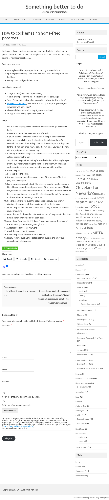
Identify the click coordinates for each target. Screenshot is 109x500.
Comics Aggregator (88, 304)
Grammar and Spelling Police (89, 368)
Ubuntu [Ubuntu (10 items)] (101, 244)
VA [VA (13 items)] (96, 248)
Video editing (82, 324)
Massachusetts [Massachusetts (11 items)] (84, 233)
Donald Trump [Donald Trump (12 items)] (84, 210)
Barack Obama (83, 419)
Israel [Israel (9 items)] (86, 223)
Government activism (84, 378)
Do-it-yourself (83, 387)
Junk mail (81, 350)
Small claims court (84, 355)
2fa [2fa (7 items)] (77, 171)
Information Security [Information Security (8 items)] (92, 220)
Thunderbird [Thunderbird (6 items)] (81, 241)
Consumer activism (83, 330)
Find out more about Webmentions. (18, 426)
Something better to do (54, 6)
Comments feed (82, 471)
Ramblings (15, 274)
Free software (83, 283)
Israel (81, 441)
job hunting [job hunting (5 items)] (93, 224)
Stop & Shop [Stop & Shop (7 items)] (91, 238)
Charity (80, 333)
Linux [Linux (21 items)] (89, 228)
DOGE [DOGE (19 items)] (94, 206)
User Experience (83, 319)
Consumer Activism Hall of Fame (90, 338)
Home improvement (84, 383)
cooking (38, 274)
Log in (78, 462)
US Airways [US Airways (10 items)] (81, 248)
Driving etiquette (84, 364)
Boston (78, 270)
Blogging (79, 265)
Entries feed (80, 466)
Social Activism (82, 447)
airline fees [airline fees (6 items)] (85, 171)
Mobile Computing (84, 310)
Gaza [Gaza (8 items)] (82, 214)
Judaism (80, 437)
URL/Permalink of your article (15, 428)
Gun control (82, 423)
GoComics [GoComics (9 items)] (90, 214)
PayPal (99, 98)
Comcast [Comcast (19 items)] (98, 193)
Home (5, 20)
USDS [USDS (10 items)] (91, 248)
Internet (80, 287)
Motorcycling (81, 406)
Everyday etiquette (83, 360)
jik (7, 45)
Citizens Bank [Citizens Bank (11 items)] (83, 182)
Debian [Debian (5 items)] (78, 207)
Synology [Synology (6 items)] (100, 238)
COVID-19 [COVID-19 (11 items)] (93, 201)
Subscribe (98, 142)
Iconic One (77, 498)
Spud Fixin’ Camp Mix (16, 103)
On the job (80, 411)
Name (4, 357)
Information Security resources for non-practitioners (39, 20)
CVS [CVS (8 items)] (101, 202)
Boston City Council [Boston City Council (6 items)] (83, 175)
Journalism (80, 392)
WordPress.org (82, 476)
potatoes (47, 274)
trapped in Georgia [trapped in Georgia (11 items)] (86, 244)
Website (6, 381)
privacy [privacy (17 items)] (81, 238)
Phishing (80, 315)
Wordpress (104, 498)
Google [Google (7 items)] (99, 214)
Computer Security (85, 278)
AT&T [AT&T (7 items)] (92, 171)
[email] (91, 42)
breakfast (30, 274)
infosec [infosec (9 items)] (79, 223)
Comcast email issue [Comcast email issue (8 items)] (85, 198)
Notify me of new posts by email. (16, 405)
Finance (79, 374)
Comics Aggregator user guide (85, 20)
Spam (81, 296)
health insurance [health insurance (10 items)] (84, 217)
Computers (80, 274)
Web (81, 300)
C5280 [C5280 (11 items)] (89, 179)
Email (4, 370)
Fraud (79, 345)
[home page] (82, 42)
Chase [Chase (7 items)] (95, 179)
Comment (7, 325)
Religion (79, 434)
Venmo (81, 100)
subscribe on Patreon (95, 88)
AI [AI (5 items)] (79, 171)
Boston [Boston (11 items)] (99, 170)
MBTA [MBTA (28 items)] (98, 233)
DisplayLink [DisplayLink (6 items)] (85, 207)
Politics (78, 415)
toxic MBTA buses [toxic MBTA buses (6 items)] (93, 241)
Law (77, 401)
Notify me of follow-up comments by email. (21, 397)
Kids (77, 397)
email (81, 291)
